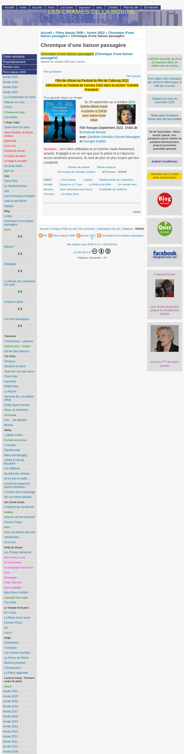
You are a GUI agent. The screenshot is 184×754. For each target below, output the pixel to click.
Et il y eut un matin (15, 478)
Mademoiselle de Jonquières (116, 179)
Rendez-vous (11, 67)
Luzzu (8, 632)
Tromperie (10, 647)
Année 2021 (10, 691)
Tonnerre (49, 194)
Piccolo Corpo (13, 522)
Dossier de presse (78, 167)
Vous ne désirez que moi (19, 532)
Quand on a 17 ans (70, 184)
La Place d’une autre (17, 617)
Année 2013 (10, 731)
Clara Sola (10, 376)
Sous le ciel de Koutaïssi (19, 517)
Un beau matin (13, 166)
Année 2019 (10, 701)
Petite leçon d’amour (17, 405)
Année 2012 (10, 736)
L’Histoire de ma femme (19, 507)
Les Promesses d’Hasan (19, 196)
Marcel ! (20, 241)
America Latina (20, 296)
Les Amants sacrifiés (17, 652)
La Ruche (10, 391)
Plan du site (131, 7)
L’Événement (12, 667)
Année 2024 (10, 82)
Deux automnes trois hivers (76, 189)
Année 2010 (10, 746)
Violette (48, 184)
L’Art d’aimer (68, 179)
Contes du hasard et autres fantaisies (17, 485)
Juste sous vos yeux (17, 127)
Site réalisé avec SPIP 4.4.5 (83, 244)
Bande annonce (106, 167)
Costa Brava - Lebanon (18, 341)
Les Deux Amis (70, 194)
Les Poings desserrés (17, 552)
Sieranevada (12, 450)
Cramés (80, 61)
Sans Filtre (11, 181)
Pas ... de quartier (15, 420)
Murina (8, 425)
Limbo (8, 216)
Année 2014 (10, 726)
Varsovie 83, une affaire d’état (19, 398)
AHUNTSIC (110, 244)
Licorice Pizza (13, 622)
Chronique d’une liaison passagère (19, 222)
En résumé (151, 7)
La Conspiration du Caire (19, 97)
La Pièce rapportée (16, 672)
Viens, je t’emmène (16, 410)
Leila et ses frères (15, 201)
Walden (9, 206)
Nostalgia (20, 259)
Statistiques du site (108, 228)
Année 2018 (10, 706)
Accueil (46, 33)
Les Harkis (11, 117)
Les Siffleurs (12, 468)
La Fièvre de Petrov (16, 657)
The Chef (10, 602)
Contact (113, 7)
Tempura (9, 361)
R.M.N (8, 107)
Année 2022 (96, 33)
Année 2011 (10, 741)
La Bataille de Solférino (113, 189)
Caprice (87, 179)
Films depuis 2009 (69, 33)
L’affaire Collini (13, 435)
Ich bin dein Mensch (16, 351)
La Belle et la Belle (100, 184)
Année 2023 (10, 87)
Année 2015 (10, 721)
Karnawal (10, 381)
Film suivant (133, 76)
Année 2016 (10, 716)
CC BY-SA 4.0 (92, 251)
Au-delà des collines (16, 473)
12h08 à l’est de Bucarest (14, 461)
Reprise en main (14, 102)
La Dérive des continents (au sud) (20, 278)
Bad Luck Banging (15, 455)
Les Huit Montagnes (20, 314)
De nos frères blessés (18, 497)
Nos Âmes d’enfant (16, 592)
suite (137, 212)
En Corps (10, 612)
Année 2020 (10, 696)
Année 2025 (10, 77)
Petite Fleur (11, 386)
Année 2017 (10, 711)
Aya (6, 191)
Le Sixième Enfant (15, 186)
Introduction (11, 537)
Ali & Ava (9, 542)
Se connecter (87, 228)
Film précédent (52, 71)
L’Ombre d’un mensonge (19, 492)
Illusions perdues (14, 662)
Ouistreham (11, 642)
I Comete (10, 445)
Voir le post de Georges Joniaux (77, 171)
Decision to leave (15, 366)
